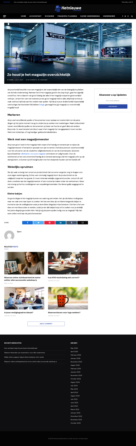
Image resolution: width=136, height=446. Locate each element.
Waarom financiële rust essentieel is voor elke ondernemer (24, 353)
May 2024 (74, 389)
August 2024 (75, 382)
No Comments (31, 80)
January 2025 (75, 372)
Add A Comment (46, 324)
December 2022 (76, 416)
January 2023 (75, 413)
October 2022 (76, 423)
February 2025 (76, 369)
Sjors (11, 80)
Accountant (35, 16)
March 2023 (75, 409)
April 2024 (74, 392)
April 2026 (74, 352)
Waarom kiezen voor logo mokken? (64, 312)
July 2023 (74, 399)
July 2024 (74, 386)
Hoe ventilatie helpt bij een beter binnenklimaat (30, 2)
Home (23, 16)
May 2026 (74, 348)
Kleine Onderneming (90, 16)
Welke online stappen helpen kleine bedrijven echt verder (24, 357)
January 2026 (75, 358)
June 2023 (74, 403)
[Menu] (4, 16)
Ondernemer (109, 16)
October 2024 (76, 379)
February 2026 (76, 355)
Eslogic (42, 105)
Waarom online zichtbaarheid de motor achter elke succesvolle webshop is (22, 278)
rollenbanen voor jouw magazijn (33, 154)
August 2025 (75, 365)
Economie (49, 16)
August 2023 (75, 396)
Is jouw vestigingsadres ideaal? (18, 312)
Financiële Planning (67, 16)
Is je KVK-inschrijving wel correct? (63, 277)
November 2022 (76, 420)
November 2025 (76, 362)
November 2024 (76, 375)
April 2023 (74, 406)
